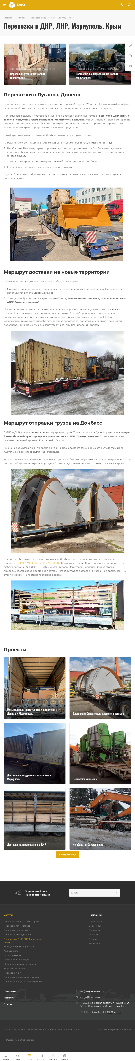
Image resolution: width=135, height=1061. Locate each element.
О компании (95, 921)
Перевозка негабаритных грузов (21, 921)
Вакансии (94, 934)
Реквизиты (94, 943)
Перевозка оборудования (18, 934)
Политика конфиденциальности (114, 1029)
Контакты (10, 991)
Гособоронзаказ (12, 955)
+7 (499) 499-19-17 (27, 563)
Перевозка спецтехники (17, 930)
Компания (95, 914)
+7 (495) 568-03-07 (49, 563)
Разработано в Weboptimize (20, 1040)
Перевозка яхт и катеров (17, 926)
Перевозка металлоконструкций (21, 977)
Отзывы (93, 939)
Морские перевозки (15, 968)
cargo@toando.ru (90, 997)
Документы (95, 926)
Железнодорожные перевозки (20, 964)
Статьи (8, 1004)
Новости (9, 997)
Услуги (8, 914)
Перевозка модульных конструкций (23, 981)
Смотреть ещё (67, 854)
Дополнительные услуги (17, 959)
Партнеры (94, 930)
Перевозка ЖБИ (12, 973)
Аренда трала (11, 951)
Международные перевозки (19, 946)
